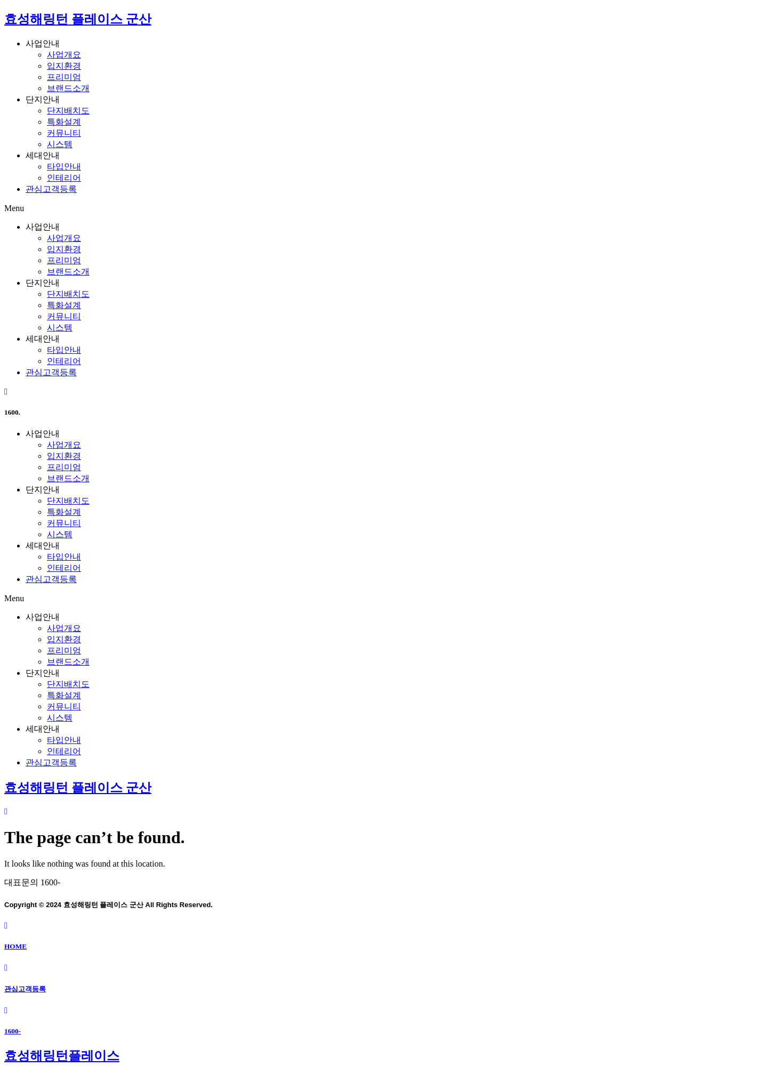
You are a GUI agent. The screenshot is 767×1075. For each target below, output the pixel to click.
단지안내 (43, 99)
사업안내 (43, 43)
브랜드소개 (68, 88)
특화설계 (64, 121)
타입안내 (64, 166)
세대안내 (43, 155)
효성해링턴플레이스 (61, 1056)
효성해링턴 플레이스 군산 (77, 19)
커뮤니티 (64, 133)
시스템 (59, 144)
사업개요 (64, 54)
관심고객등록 (51, 188)
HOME (15, 946)
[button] (383, 208)
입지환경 (64, 65)
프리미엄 (64, 77)
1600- (12, 1031)
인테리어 (64, 177)
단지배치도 (68, 110)
